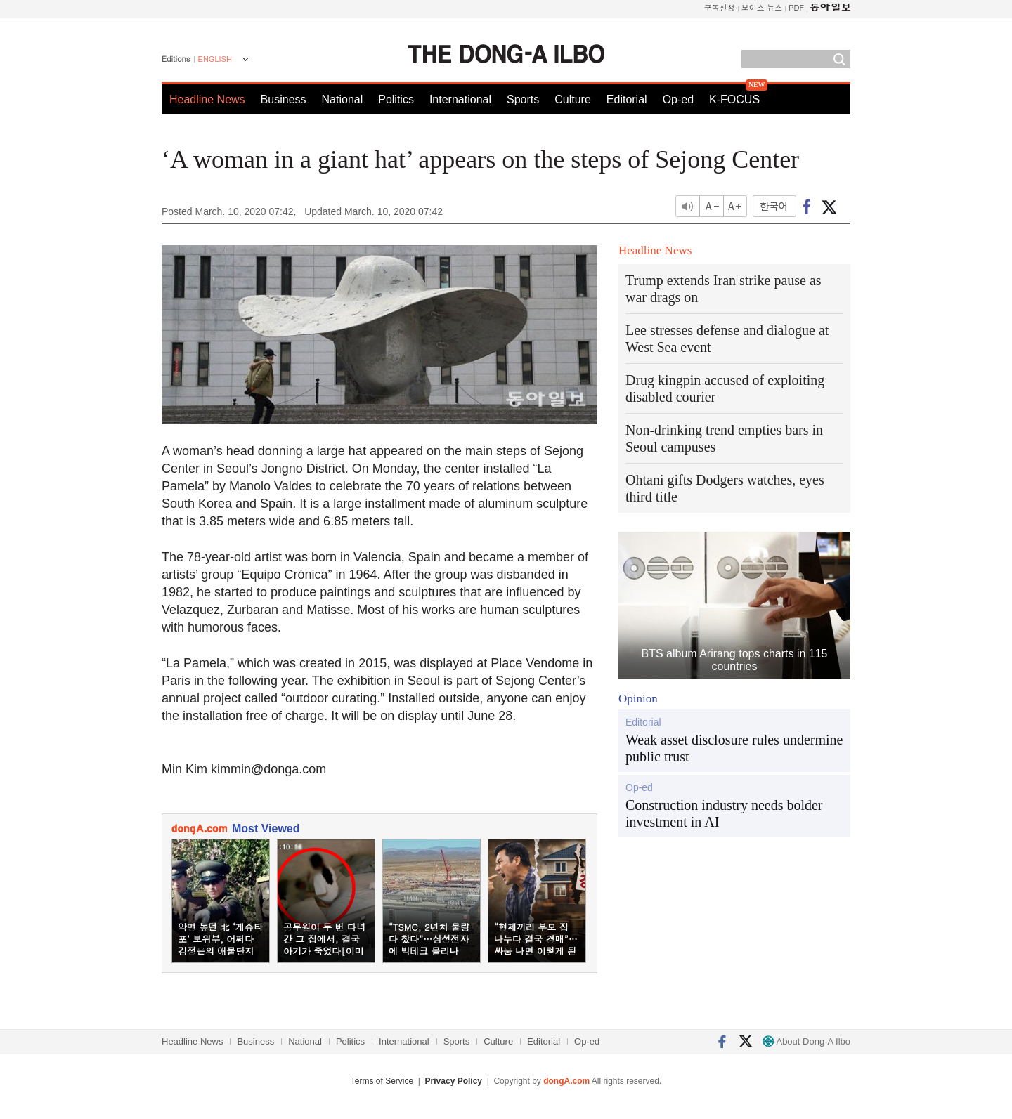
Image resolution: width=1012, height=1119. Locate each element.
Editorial (626, 99)
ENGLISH (215, 59)
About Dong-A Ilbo (806, 1041)
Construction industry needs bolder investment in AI (724, 813)
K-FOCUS (734, 99)
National (342, 99)
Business (283, 99)
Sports (523, 99)
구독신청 (719, 7)
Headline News (207, 99)
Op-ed (678, 99)
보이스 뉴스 (762, 7)
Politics (396, 99)
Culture (572, 99)
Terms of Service (382, 1081)
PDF (796, 7)
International (460, 99)
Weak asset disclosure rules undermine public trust (734, 748)
